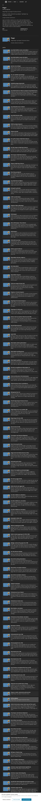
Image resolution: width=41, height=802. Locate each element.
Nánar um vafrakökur (8, 796)
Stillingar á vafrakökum (7, 799)
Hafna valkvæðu (16, 799)
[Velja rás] (17, 2)
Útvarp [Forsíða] (9, 1)
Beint (15, 1)
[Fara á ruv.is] (6, 2)
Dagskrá (22, 1)
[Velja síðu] (12, 2)
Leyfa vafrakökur (26, 799)
